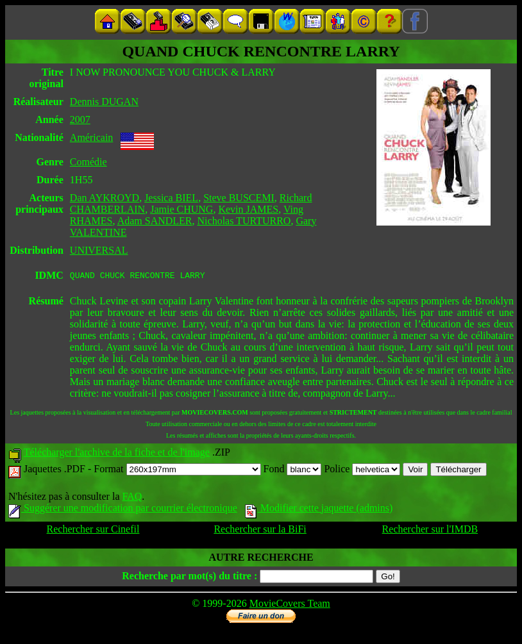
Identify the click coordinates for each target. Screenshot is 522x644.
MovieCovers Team (289, 605)
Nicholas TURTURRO (244, 220)
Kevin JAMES (248, 209)
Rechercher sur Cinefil (93, 530)
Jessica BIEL (171, 197)
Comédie (88, 161)
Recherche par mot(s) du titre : (189, 577)
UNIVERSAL (99, 250)
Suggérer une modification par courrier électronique (122, 509)
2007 (80, 119)
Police (362, 470)
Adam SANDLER (154, 220)
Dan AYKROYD (104, 197)
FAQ (132, 498)
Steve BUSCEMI (238, 197)
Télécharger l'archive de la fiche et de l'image (117, 454)
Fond (293, 470)
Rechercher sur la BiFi (260, 530)
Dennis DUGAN (104, 101)
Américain (92, 137)
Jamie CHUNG (181, 209)
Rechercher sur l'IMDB (430, 530)
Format (177, 470)
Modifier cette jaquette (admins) (319, 509)
